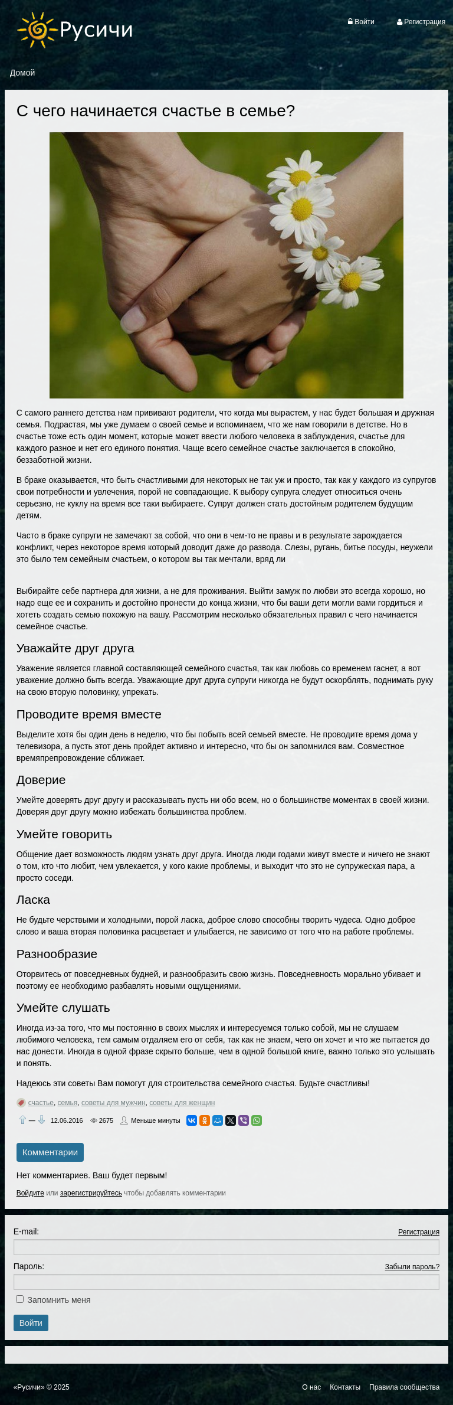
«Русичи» (29, 1387)
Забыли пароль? (412, 1267)
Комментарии (50, 1152)
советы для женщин (182, 1103)
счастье (41, 1103)
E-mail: (27, 1231)
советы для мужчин (113, 1103)
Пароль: (29, 1266)
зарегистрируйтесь (91, 1193)
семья (68, 1103)
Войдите (30, 1193)
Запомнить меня (59, 1300)
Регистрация (418, 1232)
